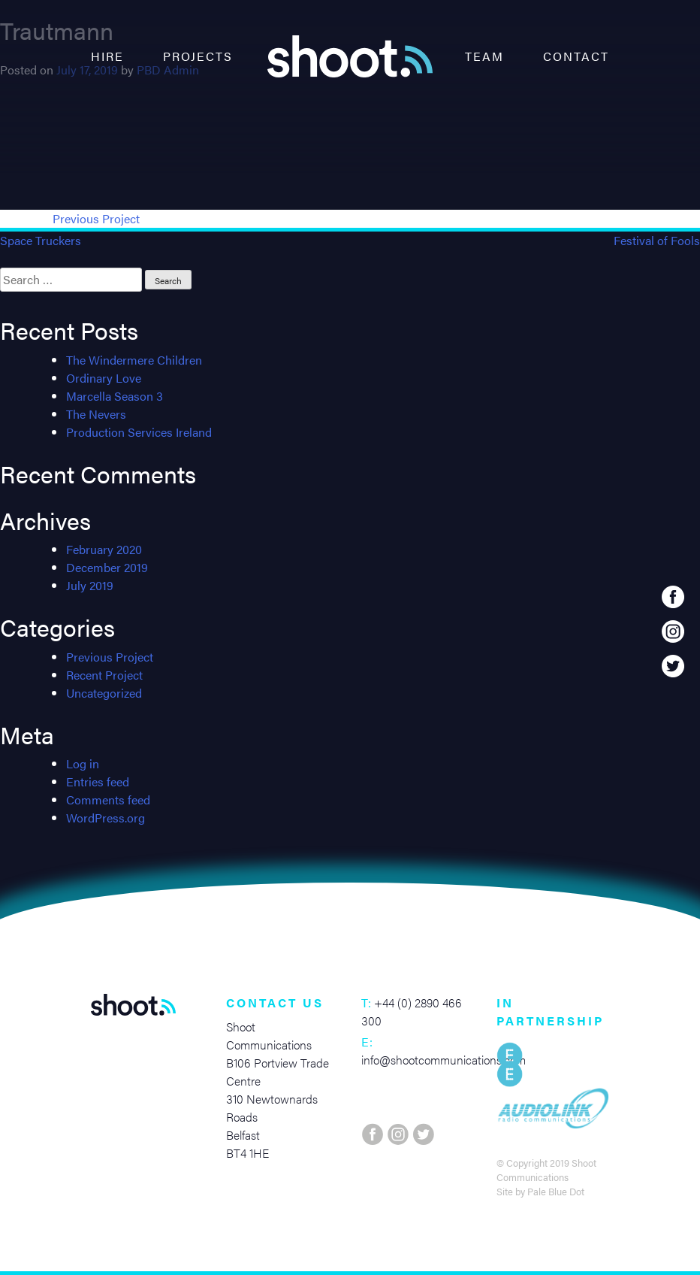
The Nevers (96, 413)
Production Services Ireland (139, 432)
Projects (198, 56)
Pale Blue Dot (555, 1191)
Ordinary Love (103, 377)
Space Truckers (40, 240)
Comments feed (108, 799)
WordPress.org (105, 817)
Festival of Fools (657, 240)
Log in (82, 763)
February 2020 (104, 549)
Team (484, 56)
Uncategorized (104, 692)
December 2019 (107, 567)
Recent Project (104, 674)
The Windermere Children (134, 359)
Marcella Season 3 (114, 395)
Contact (576, 56)
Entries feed (97, 781)
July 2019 (89, 585)
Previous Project (96, 218)
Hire (107, 56)
